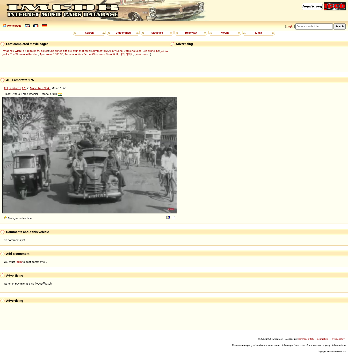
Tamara (69, 54)
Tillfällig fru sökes (37, 51)
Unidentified (123, 32)
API (6, 88)
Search (89, 32)
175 (24, 88)
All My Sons (115, 51)
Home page (14, 25)
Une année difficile (60, 51)
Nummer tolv (99, 51)
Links (258, 32)
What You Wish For (13, 51)
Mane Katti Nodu (40, 88)
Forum (225, 32)
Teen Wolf (112, 54)
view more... (143, 54)
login (19, 262)
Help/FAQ (191, 32)
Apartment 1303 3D (52, 54)
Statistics (157, 32)
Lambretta (14, 88)
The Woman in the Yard (24, 54)
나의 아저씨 (126, 54)
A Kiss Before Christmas (90, 54)
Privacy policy (337, 339)
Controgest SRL (306, 339)
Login (289, 26)
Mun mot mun (81, 51)
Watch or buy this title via (27, 283)
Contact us (322, 339)
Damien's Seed (132, 51)
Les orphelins (151, 51)
